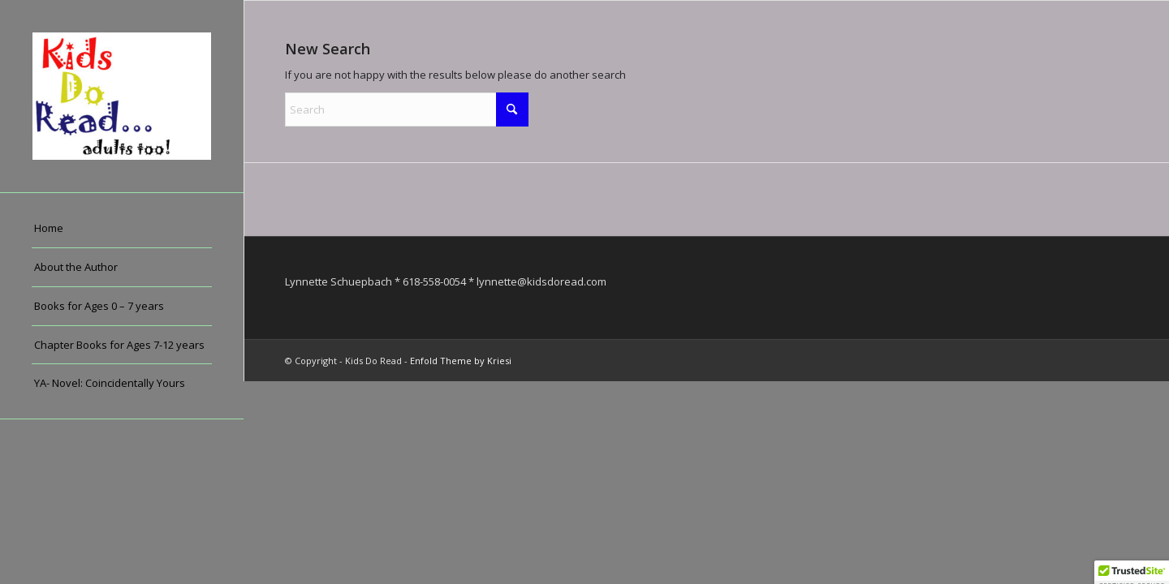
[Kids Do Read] (121, 96)
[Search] (406, 109)
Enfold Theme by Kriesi (460, 360)
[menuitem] (122, 228)
